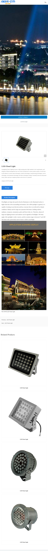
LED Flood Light (11, 319)
